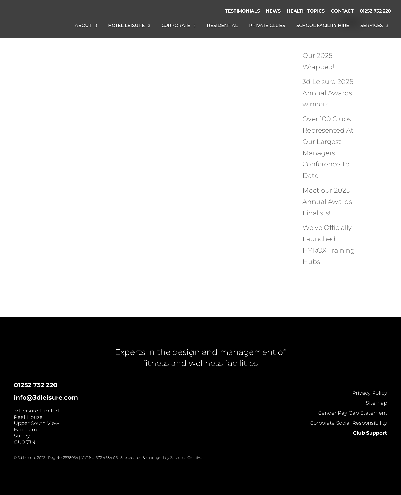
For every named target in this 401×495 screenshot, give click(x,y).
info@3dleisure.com (46, 397)
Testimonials (242, 11)
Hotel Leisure (126, 26)
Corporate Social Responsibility (348, 423)
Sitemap (376, 403)
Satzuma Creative (186, 457)
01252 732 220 (375, 11)
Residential (222, 26)
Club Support (370, 433)
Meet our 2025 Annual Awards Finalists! (327, 201)
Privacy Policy (369, 393)
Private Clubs (267, 26)
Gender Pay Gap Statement (352, 413)
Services (371, 26)
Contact (342, 11)
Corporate (176, 26)
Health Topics (306, 11)
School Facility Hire (322, 26)
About (83, 26)
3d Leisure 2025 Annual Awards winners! (327, 93)
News (273, 11)
